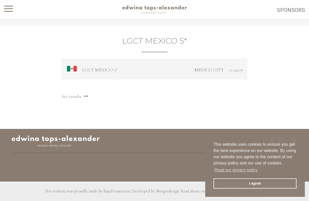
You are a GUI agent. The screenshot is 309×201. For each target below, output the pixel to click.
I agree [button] (255, 183)
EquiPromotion (117, 191)
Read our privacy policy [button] (235, 170)
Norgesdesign (167, 191)
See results (75, 96)
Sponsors (291, 10)
